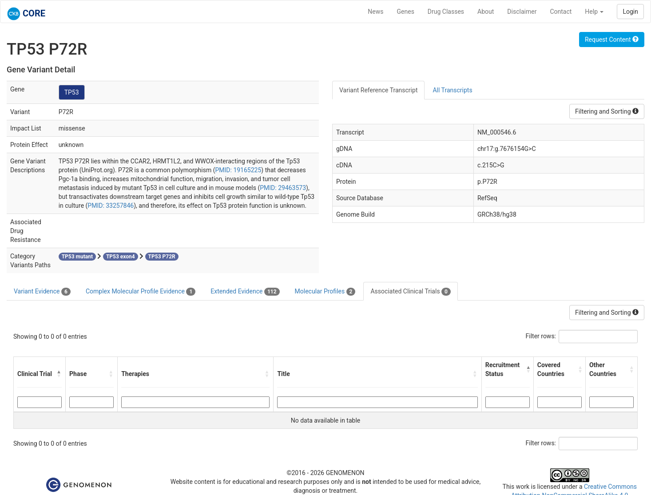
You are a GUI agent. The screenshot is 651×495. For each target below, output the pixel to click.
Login (630, 11)
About (485, 11)
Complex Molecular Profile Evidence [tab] (140, 292)
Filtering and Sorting (607, 111)
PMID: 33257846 (110, 205)
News (375, 11)
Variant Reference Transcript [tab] (378, 90)
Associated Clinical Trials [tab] (410, 292)
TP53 (71, 92)
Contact (561, 11)
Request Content (612, 39)
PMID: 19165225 (238, 170)
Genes (405, 11)
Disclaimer (521, 11)
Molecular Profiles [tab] (325, 292)
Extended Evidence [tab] (244, 292)
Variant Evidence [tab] (42, 292)
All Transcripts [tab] (452, 90)
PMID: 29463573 (283, 187)
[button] (59, 373)
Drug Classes (446, 11)
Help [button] (594, 11)
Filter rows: (541, 336)
